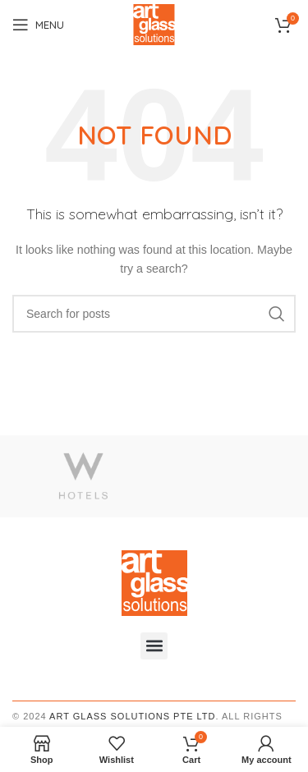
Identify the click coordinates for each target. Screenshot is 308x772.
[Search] (154, 314)
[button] (154, 645)
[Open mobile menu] (38, 24)
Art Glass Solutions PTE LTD (132, 716)
